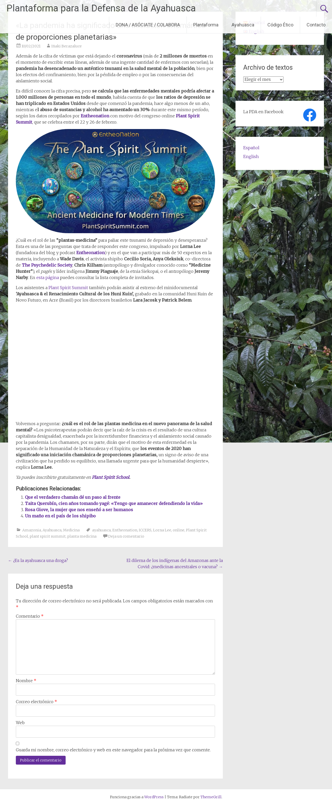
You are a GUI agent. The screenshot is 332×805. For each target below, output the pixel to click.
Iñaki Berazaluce (66, 46)
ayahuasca (101, 530)
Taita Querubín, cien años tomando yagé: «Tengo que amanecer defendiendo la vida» (114, 503)
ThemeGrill (211, 797)
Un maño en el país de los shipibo (60, 515)
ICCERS (145, 530)
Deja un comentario (126, 536)
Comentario (30, 616)
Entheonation (124, 530)
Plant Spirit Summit (68, 287)
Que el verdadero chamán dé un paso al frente (72, 497)
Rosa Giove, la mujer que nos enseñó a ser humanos (79, 509)
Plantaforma (205, 24)
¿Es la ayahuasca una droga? (38, 560)
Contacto (316, 24)
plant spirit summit (48, 536)
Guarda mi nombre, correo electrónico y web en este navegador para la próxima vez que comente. (113, 749)
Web (20, 722)
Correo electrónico (36, 701)
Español (251, 147)
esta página (47, 277)
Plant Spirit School (110, 477)
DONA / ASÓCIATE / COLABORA (148, 24)
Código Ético (280, 24)
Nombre (26, 680)
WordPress (154, 797)
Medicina (71, 530)
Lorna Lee (162, 530)
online (178, 530)
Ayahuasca (243, 24)
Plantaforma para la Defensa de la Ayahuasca (101, 8)
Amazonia (31, 530)
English (251, 156)
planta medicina (81, 536)
